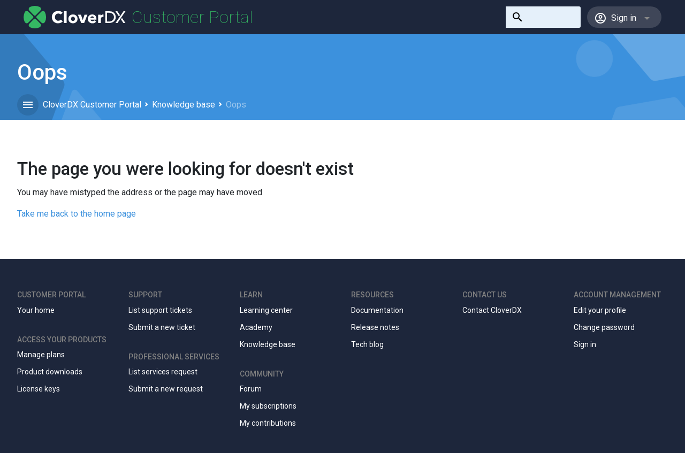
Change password (604, 327)
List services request (162, 371)
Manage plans (41, 354)
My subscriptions (268, 406)
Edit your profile (600, 310)
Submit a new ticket (161, 327)
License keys (38, 389)
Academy (256, 327)
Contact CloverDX (492, 310)
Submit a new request (165, 389)
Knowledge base (183, 104)
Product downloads (49, 371)
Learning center (266, 310)
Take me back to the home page (76, 214)
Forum (251, 389)
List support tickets (160, 310)
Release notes (375, 327)
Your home (36, 310)
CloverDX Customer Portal (92, 104)
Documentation (377, 310)
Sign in (585, 344)
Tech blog (367, 344)
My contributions (268, 423)
